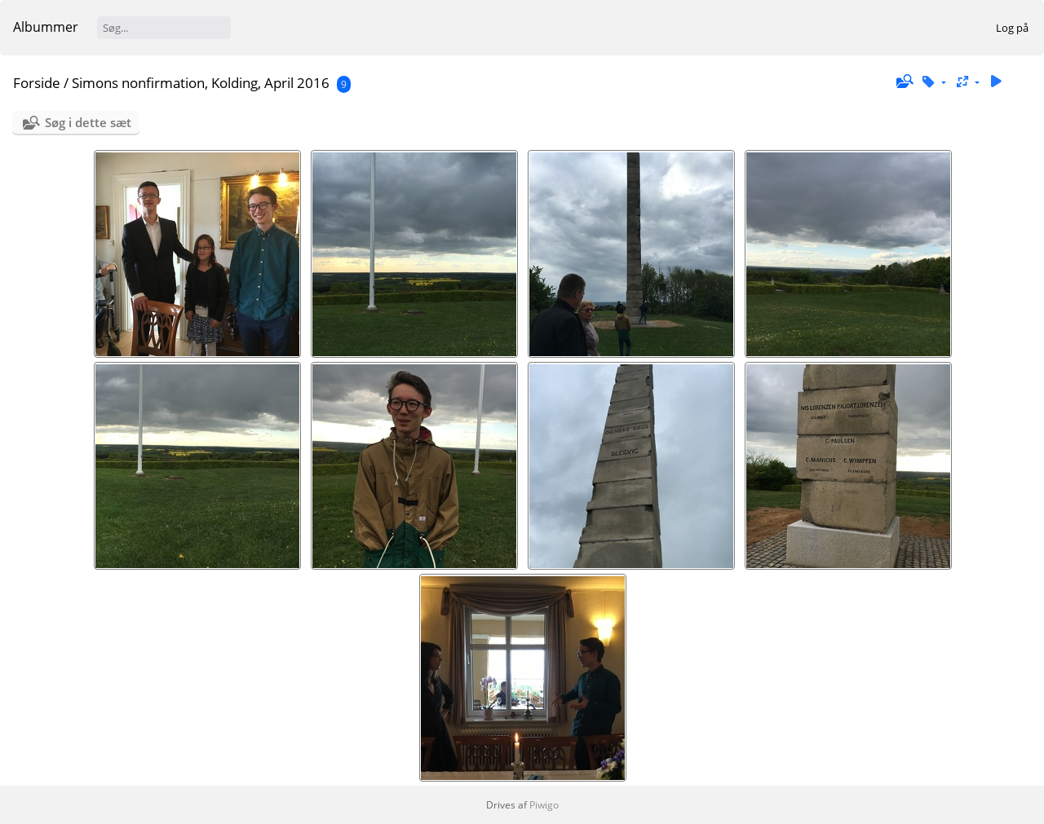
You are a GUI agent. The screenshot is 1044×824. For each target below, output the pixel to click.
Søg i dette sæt (88, 122)
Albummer (45, 27)
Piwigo (544, 805)
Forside (36, 82)
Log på (1012, 27)
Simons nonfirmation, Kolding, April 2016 (201, 82)
